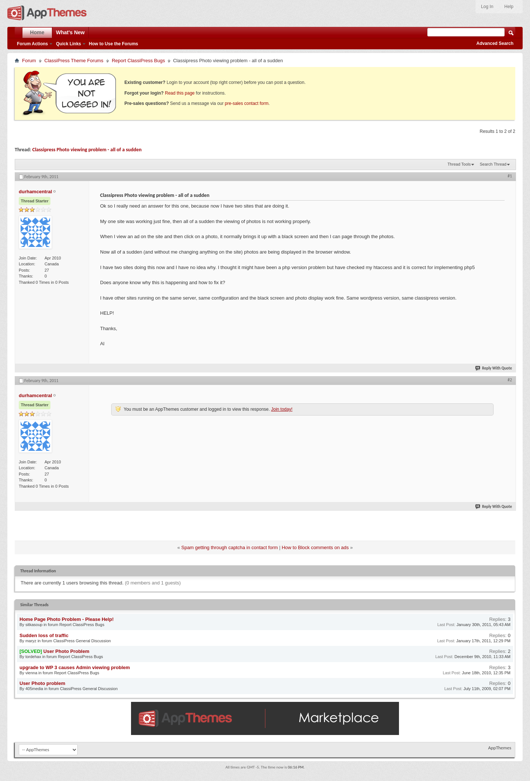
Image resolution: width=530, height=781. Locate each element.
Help (508, 6)
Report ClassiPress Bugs (138, 60)
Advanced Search (494, 43)
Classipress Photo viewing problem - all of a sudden (87, 149)
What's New (70, 32)
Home (37, 32)
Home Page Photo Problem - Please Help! (67, 619)
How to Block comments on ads (315, 547)
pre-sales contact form (247, 103)
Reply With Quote (494, 368)
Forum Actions (32, 43)
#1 (510, 176)
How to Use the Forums (113, 43)
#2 (510, 379)
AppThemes (499, 747)
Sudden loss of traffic (44, 635)
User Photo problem (42, 683)
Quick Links (68, 43)
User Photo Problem (66, 651)
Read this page (180, 93)
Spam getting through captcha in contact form (229, 547)
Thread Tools (459, 164)
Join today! (281, 409)
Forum (29, 60)
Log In (487, 6)
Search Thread (493, 164)
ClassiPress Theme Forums (74, 60)
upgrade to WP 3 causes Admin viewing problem (75, 667)
